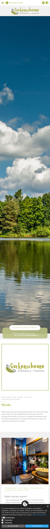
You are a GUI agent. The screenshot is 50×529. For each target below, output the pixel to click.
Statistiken (7, 520)
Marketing (7, 523)
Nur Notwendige (13, 526)
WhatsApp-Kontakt (16, 3)
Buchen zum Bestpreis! (25, 327)
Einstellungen (8, 518)
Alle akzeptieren (37, 526)
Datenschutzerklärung (39, 515)
